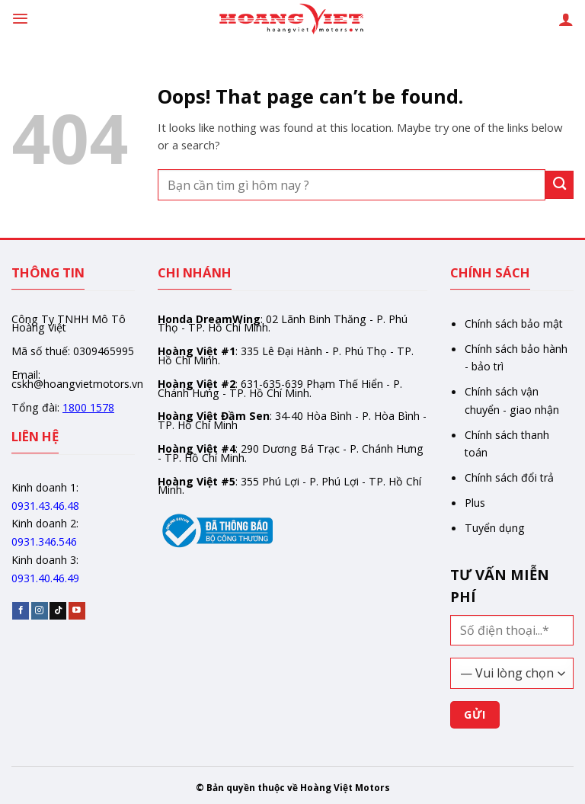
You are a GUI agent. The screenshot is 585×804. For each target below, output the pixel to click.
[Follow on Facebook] (20, 611)
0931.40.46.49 (45, 578)
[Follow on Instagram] (39, 611)
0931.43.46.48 (45, 505)
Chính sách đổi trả (509, 477)
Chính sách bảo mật (514, 323)
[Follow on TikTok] (58, 611)
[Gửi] (559, 185)
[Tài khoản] (566, 19)
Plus (475, 502)
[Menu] (20, 19)
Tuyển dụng (495, 528)
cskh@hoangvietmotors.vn (77, 383)
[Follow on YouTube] (77, 611)
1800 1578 (88, 407)
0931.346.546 (44, 541)
